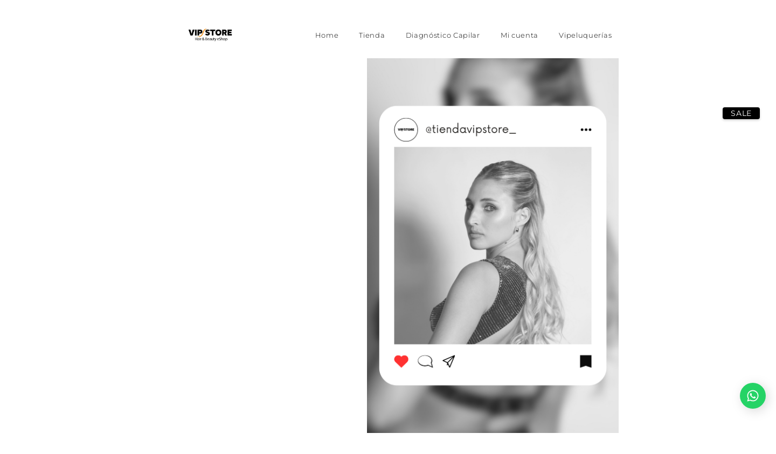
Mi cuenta (519, 35)
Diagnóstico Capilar (443, 35)
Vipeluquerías (585, 35)
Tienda (372, 35)
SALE (741, 113)
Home (327, 35)
